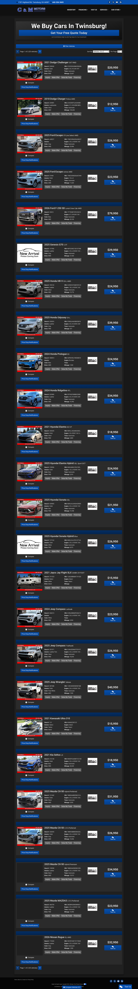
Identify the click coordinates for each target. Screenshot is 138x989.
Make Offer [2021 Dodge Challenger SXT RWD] (56, 77)
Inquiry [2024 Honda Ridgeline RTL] (47, 405)
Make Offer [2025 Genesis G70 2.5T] (56, 260)
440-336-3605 (58, 2)
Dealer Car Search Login (57, 984)
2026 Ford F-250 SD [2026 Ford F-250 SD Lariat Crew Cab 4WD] (63, 208)
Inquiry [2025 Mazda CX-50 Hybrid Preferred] (47, 806)
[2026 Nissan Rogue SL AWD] (30, 945)
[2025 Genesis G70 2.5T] (30, 253)
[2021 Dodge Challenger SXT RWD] (30, 71)
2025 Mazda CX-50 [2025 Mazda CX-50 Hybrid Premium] (60, 864)
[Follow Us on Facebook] (109, 2)
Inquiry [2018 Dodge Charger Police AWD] (47, 114)
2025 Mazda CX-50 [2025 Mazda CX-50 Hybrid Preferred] (60, 791)
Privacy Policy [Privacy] (31, 979)
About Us (20, 979)
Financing (77, 77)
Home (15, 979)
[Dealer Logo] (31, 10)
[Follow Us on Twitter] (113, 2)
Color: (46, 71)
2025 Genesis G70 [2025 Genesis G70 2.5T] (55, 244)
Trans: (66, 71)
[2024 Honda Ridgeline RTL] (30, 399)
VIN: (65, 66)
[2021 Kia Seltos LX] (30, 763)
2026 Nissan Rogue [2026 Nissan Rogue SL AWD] (57, 937)
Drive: (46, 73)
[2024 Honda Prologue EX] (30, 362)
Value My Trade (66, 77)
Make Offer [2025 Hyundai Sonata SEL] (56, 515)
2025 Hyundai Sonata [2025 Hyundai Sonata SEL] (57, 499)
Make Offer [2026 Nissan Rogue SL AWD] (56, 952)
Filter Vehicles (69, 46)
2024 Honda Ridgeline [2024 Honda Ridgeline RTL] (57, 390)
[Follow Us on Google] (120, 2)
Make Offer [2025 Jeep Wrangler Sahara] (56, 697)
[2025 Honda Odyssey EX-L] (30, 326)
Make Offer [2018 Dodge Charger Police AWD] (56, 114)
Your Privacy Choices (80, 984)
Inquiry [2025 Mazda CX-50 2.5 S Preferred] (47, 843)
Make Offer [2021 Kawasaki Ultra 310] (56, 734)
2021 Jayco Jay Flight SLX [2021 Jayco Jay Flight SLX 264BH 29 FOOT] (64, 572)
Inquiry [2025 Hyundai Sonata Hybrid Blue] (47, 551)
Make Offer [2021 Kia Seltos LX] (56, 770)
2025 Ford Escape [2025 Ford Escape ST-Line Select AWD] (61, 135)
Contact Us (24, 979)
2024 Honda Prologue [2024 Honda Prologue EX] (56, 354)
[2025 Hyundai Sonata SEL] (30, 508)
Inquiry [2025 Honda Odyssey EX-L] (47, 333)
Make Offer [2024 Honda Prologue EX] (56, 369)
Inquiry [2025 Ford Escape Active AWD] (47, 187)
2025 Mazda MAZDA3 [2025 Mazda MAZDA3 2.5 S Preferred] (61, 900)
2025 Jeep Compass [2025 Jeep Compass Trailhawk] (58, 645)
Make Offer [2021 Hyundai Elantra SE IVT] (56, 442)
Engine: (66, 69)
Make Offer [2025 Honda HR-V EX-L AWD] (56, 296)
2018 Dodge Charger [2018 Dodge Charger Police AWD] (59, 99)
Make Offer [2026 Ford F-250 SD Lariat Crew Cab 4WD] (56, 223)
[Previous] (17, 51)
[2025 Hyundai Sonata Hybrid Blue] (30, 545)
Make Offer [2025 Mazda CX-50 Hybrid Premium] (56, 879)
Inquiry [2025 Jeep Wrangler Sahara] (47, 697)
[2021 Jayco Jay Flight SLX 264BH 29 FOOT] (30, 581)
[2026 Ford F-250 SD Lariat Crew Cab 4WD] (30, 216)
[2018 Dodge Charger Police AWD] (30, 107)
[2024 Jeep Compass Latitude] (30, 617)
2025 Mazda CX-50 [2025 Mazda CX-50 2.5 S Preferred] (60, 827)
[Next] (39, 51)
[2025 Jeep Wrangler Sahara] (30, 690)
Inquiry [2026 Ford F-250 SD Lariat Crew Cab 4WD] (47, 223)
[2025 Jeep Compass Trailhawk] (30, 654)
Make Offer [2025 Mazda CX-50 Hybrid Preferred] (56, 806)
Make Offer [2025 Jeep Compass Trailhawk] (56, 661)
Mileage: (66, 73)
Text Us (113, 73)
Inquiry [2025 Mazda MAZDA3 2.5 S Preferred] (47, 916)
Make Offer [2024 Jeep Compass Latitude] (56, 624)
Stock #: (46, 66)
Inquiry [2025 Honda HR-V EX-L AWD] (47, 296)
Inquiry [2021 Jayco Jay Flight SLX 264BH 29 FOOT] (47, 588)
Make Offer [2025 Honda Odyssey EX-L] (56, 333)
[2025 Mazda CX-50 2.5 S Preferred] (30, 836)
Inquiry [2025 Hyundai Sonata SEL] (47, 515)
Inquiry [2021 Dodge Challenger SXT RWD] (47, 77)
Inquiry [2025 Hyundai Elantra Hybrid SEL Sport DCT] (47, 478)
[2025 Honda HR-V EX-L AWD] (30, 289)
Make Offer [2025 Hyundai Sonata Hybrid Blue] (56, 551)
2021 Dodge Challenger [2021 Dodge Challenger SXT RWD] (60, 62)
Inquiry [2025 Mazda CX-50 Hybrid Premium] (47, 879)
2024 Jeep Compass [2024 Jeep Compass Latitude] (58, 609)
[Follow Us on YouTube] (116, 2)
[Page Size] (119, 51)
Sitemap (71, 984)
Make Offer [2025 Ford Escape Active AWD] (56, 187)
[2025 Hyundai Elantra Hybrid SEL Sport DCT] (30, 472)
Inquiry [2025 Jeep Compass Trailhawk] (47, 661)
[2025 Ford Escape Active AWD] (30, 180)
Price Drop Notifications (30, 87)
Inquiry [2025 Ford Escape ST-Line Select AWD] (47, 150)
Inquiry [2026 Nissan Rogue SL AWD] (47, 952)
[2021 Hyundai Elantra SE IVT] (30, 435)
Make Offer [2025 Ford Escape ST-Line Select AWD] (56, 150)
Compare (31, 83)
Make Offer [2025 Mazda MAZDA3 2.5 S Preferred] (56, 916)
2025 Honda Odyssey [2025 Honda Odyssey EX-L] (57, 317)
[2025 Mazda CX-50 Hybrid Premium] (30, 873)
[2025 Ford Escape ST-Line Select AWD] (30, 144)
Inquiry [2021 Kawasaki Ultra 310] (47, 734)
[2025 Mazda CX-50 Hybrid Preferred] (30, 800)
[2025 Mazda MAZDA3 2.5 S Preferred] (30, 909)
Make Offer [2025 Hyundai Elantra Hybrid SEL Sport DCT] (56, 478)
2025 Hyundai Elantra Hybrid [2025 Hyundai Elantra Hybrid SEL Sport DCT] (64, 463)
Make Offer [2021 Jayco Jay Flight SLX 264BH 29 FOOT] (56, 588)
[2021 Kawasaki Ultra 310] (30, 727)
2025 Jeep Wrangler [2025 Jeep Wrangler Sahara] (57, 682)
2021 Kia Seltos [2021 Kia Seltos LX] (53, 755)
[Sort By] (101, 51)
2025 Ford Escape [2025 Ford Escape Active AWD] (58, 171)
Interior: (46, 69)
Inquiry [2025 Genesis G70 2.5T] (47, 260)
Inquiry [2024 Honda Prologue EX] (47, 369)
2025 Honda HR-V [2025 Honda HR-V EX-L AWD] (57, 281)
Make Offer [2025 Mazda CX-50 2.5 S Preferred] (56, 843)
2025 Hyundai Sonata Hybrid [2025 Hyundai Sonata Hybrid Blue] (61, 536)
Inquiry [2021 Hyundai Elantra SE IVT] (47, 442)
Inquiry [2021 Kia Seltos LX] (47, 770)
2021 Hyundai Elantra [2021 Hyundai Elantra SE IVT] (58, 427)
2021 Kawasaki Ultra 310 (57, 718)
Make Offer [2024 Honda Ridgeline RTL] (56, 405)
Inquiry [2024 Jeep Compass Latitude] (47, 624)
